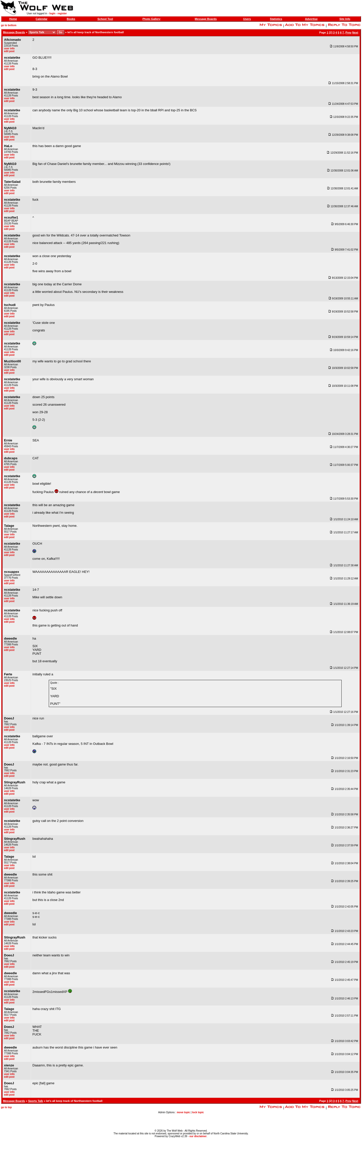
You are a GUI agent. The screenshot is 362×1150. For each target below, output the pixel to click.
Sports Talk (35, 1100)
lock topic (198, 1112)
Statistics (276, 18)
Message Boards (206, 18)
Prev (348, 32)
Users (247, 18)
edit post (9, 51)
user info (9, 48)
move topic (183, 1112)
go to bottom (8, 25)
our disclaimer (198, 1136)
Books (71, 18)
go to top (6, 1107)
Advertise (311, 18)
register (62, 13)
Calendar (42, 18)
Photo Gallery (152, 18)
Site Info (344, 18)
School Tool (105, 18)
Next (355, 32)
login (52, 13)
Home (13, 18)
